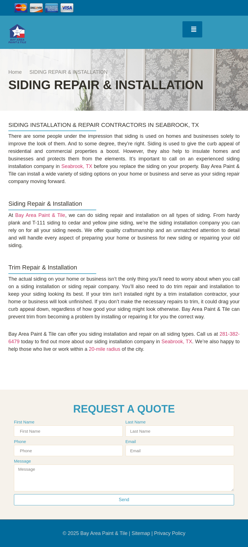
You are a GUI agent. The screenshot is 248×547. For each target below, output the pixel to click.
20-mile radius (104, 349)
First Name (24, 422)
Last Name (136, 422)
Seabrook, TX (76, 166)
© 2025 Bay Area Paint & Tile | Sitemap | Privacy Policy (124, 533)
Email (131, 441)
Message (22, 461)
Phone (20, 441)
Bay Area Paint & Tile (40, 215)
